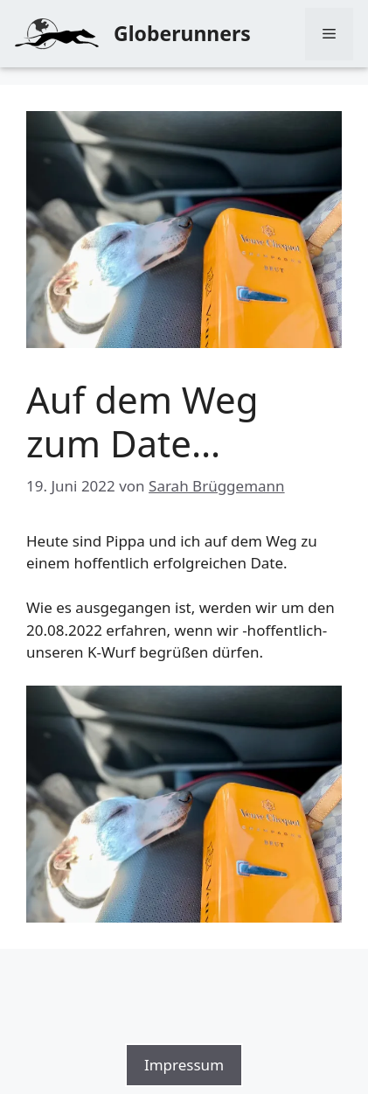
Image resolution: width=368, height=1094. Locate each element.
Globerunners (182, 33)
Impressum (184, 1065)
